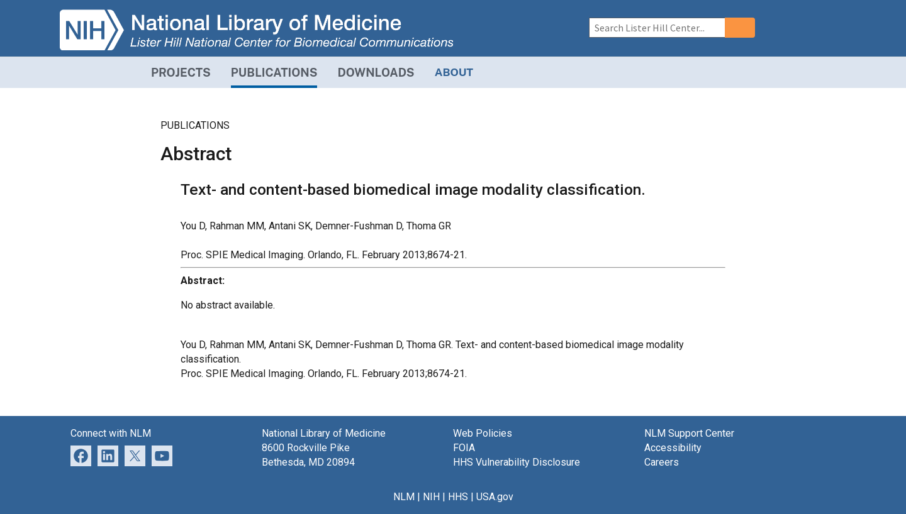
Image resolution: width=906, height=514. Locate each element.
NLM (404, 497)
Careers (661, 462)
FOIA (464, 448)
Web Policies (482, 433)
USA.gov (494, 497)
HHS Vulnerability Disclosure (516, 462)
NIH (431, 497)
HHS (458, 497)
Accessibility (673, 448)
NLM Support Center (689, 433)
